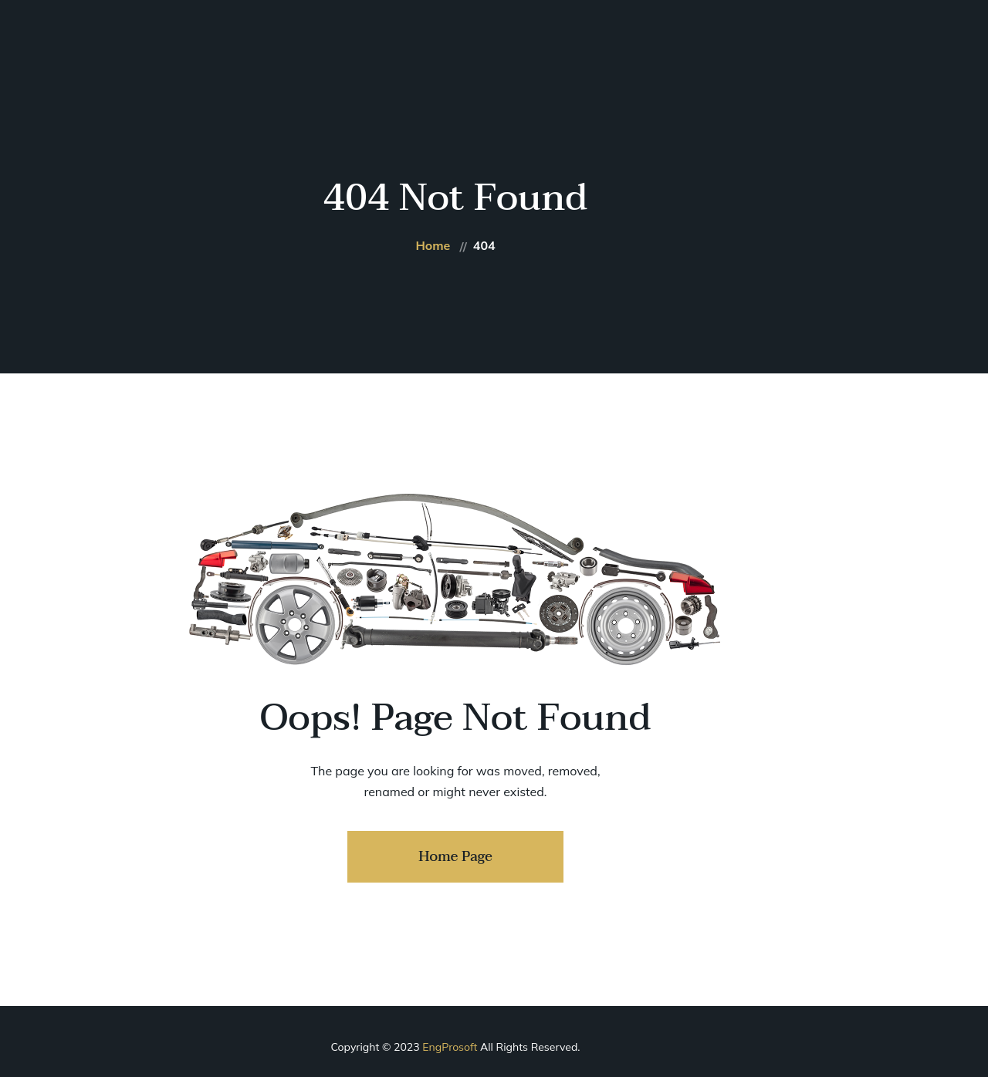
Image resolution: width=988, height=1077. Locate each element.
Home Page (455, 857)
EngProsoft (449, 1047)
